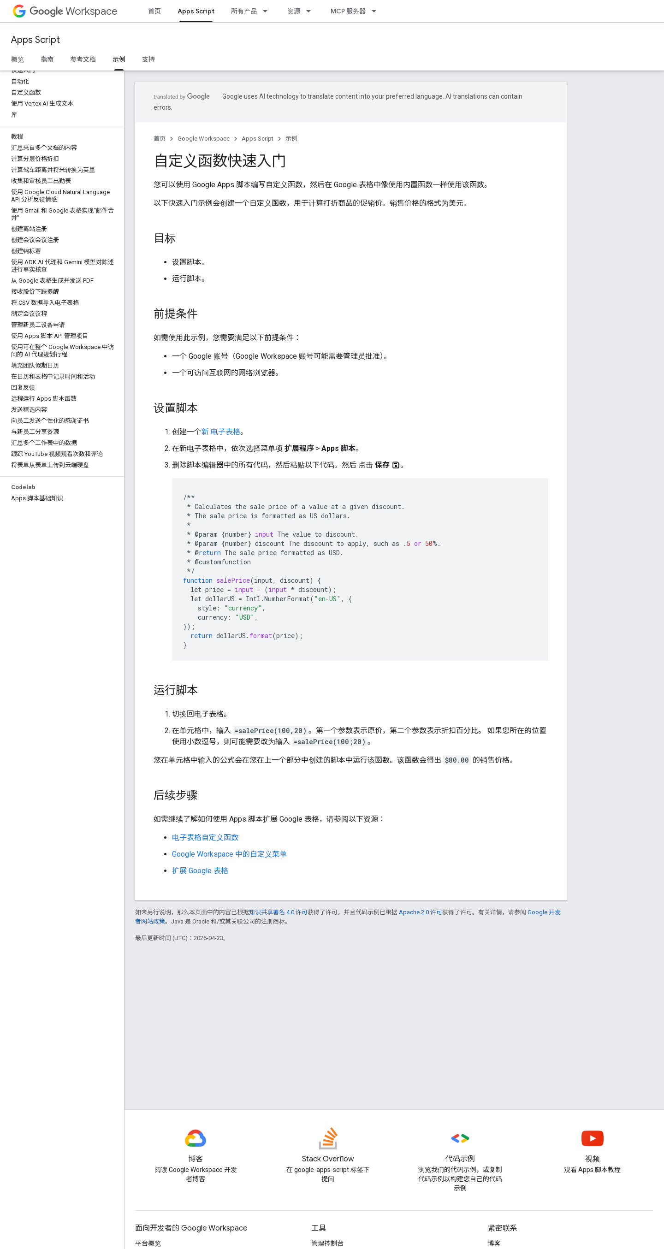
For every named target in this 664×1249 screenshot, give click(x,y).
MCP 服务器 (348, 11)
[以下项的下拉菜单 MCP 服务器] (377, 11)
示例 (291, 138)
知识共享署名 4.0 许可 (278, 912)
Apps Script (35, 40)
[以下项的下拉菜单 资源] (311, 11)
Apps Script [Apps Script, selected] (196, 11)
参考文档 (83, 59)
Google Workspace (204, 138)
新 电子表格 (221, 431)
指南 (47, 59)
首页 (154, 11)
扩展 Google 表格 (200, 870)
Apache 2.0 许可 (420, 912)
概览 (17, 59)
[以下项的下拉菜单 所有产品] (268, 11)
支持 (148, 59)
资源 (293, 11)
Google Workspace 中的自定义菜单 (229, 854)
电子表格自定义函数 (205, 837)
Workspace (74, 11)
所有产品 (244, 11)
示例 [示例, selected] (119, 59)
